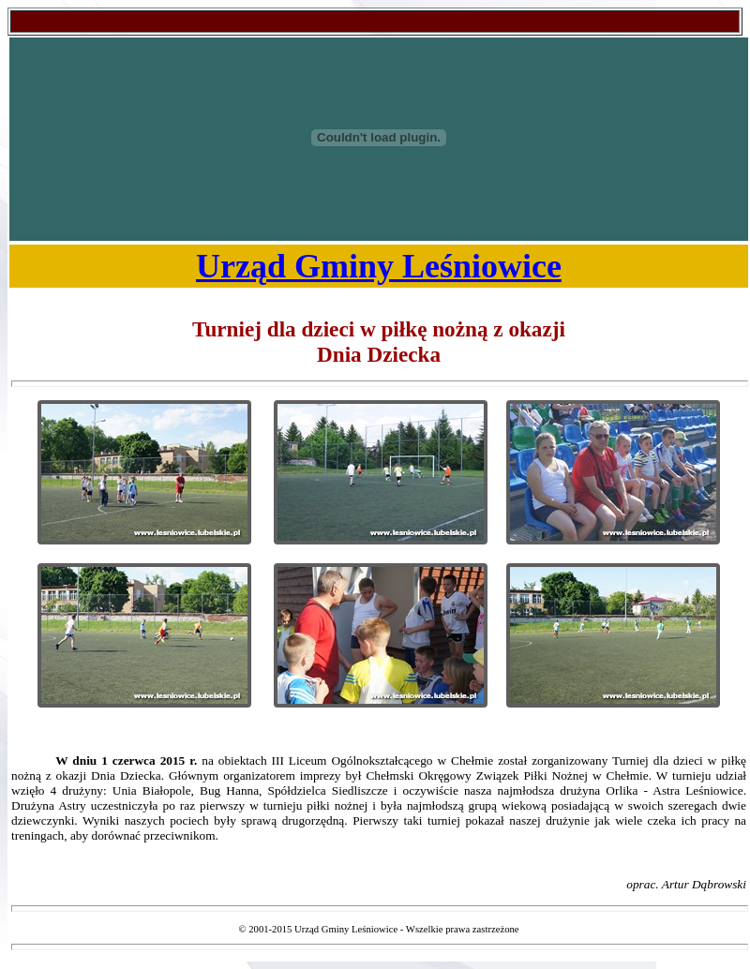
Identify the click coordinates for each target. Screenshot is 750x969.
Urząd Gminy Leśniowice (379, 266)
